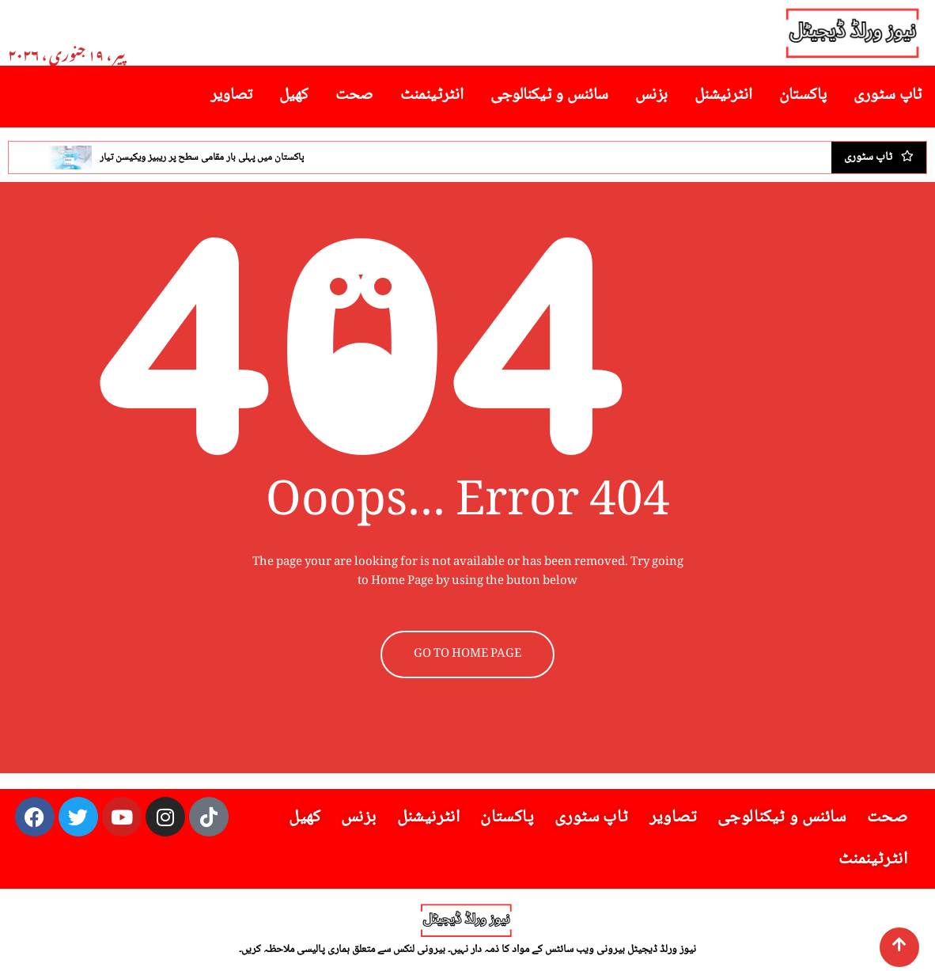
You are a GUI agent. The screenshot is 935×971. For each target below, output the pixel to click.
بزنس (651, 95)
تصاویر (231, 95)
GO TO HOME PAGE (467, 654)
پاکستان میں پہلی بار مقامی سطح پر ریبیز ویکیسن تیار (202, 157)
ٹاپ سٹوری (888, 95)
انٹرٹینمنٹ (432, 95)
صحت (354, 95)
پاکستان (803, 95)
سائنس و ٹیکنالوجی (549, 95)
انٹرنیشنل (723, 95)
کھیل (294, 95)
